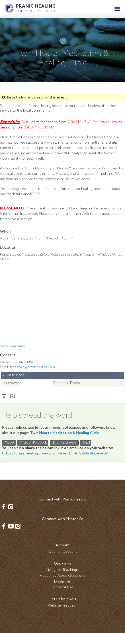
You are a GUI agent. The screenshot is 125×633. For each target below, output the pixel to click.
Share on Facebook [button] (33, 442)
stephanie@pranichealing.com (32, 367)
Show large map (12, 346)
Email (86, 442)
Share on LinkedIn (64, 442)
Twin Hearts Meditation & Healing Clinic (64, 433)
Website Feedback (62, 605)
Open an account (62, 552)
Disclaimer (62, 581)
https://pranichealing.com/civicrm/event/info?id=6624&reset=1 (55, 453)
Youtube (10, 526)
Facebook (3, 506)
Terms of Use (62, 587)
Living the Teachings (62, 570)
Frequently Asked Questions (62, 576)
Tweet (9, 442)
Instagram (10, 506)
